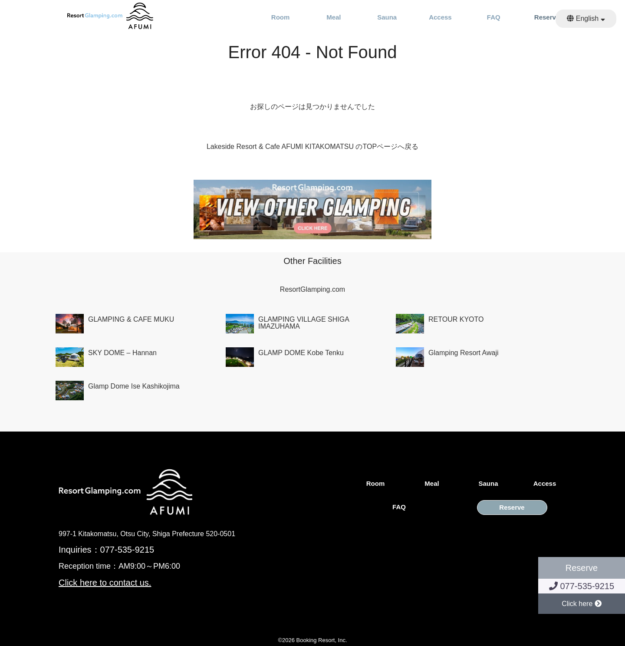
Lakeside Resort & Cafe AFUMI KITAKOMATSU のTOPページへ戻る (312, 146)
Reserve (546, 17)
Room (280, 17)
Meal (333, 17)
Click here (582, 603)
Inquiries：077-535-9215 (106, 549)
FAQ (493, 17)
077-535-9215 (581, 586)
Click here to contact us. (105, 582)
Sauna (387, 17)
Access (440, 17)
